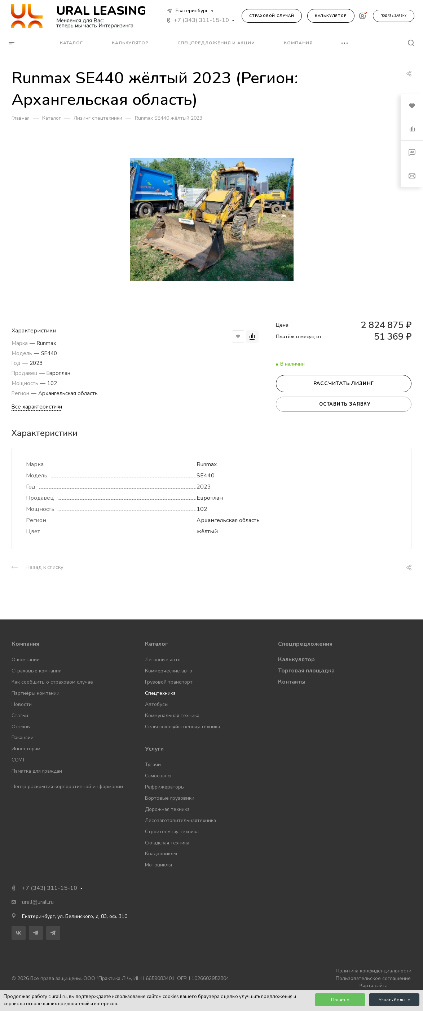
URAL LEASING (101, 11)
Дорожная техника (167, 809)
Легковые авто (163, 659)
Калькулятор (331, 15)
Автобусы (156, 704)
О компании (26, 659)
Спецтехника (160, 693)
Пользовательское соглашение (373, 978)
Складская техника (167, 842)
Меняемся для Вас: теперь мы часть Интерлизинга (94, 23)
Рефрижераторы (165, 786)
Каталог (156, 644)
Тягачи (153, 764)
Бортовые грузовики (169, 798)
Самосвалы (158, 775)
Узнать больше (394, 1000)
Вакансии (23, 737)
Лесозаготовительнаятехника (180, 820)
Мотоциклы (158, 864)
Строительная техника (172, 831)
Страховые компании (37, 670)
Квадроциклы (161, 853)
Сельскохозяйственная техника (182, 726)
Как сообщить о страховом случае (52, 682)
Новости (22, 704)
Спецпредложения (305, 644)
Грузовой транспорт (169, 682)
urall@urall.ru (38, 902)
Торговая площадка (306, 671)
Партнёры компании (36, 693)
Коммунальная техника (172, 715)
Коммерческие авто (168, 670)
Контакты (291, 682)
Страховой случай (271, 15)
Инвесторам (26, 748)
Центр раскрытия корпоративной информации (67, 786)
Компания (25, 644)
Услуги (154, 749)
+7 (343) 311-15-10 (201, 20)
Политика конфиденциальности (373, 970)
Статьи (20, 715)
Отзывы (21, 726)
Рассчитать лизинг (343, 383)
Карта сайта (374, 985)
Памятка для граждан (37, 771)
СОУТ (18, 759)
